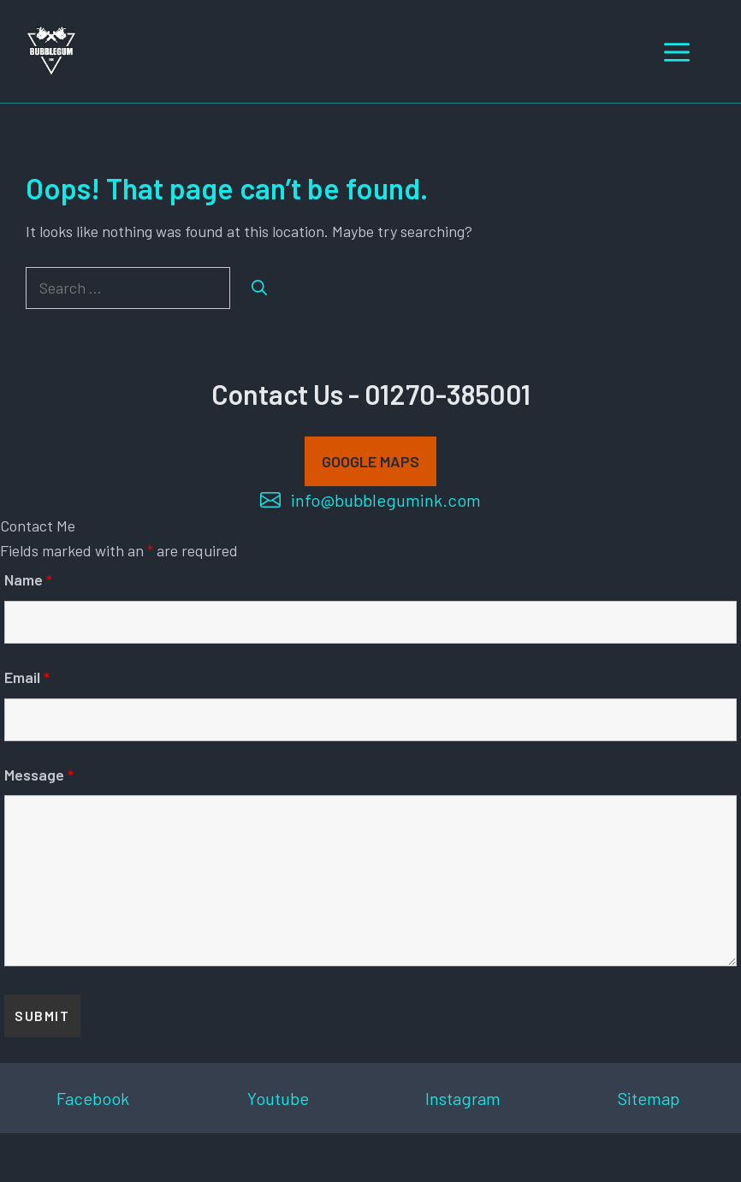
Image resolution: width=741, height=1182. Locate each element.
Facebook (92, 1098)
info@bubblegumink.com (386, 500)
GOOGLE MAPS (370, 461)
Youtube (278, 1098)
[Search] (259, 288)
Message (39, 774)
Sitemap (648, 1098)
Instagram (463, 1098)
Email (27, 677)
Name (28, 579)
